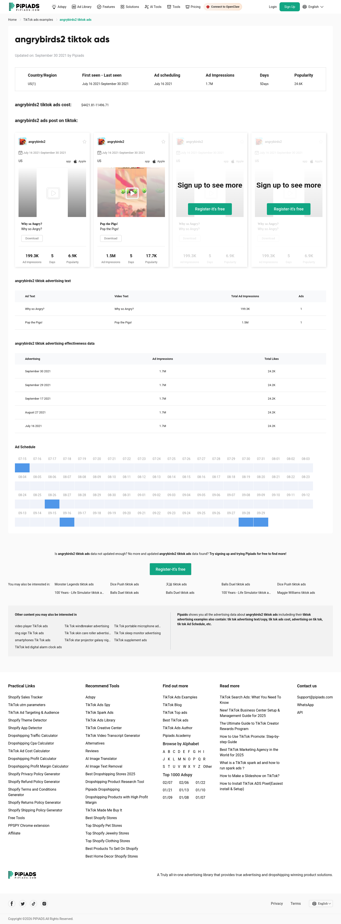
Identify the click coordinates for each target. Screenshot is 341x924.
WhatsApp (305, 705)
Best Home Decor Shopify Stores (111, 856)
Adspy (90, 697)
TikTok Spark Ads (99, 712)
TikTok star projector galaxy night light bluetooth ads (89, 640)
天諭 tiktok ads (176, 584)
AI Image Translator (101, 759)
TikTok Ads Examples (180, 697)
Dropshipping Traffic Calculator (33, 735)
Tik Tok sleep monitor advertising (137, 633)
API (300, 712)
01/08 (184, 797)
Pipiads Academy (176, 735)
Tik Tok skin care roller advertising (88, 633)
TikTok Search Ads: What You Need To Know (250, 700)
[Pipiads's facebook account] (11, 903)
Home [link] (12, 19)
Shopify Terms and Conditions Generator (32, 792)
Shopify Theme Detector (27, 720)
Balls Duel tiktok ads (236, 584)
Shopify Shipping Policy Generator (35, 810)
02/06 (184, 782)
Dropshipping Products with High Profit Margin (116, 800)
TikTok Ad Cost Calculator (29, 751)
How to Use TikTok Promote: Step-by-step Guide (250, 739)
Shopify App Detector (25, 728)
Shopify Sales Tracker (25, 697)
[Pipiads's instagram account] (44, 903)
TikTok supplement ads (130, 640)
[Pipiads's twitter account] (22, 903)
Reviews (92, 751)
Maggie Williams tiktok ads (296, 592)
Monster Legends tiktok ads (74, 584)
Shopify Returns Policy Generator (34, 802)
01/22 (200, 782)
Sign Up (289, 7)
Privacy (277, 903)
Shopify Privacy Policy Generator (34, 774)
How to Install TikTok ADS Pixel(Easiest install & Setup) (251, 786)
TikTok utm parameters (26, 705)
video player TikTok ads (31, 626)
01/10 (200, 790)
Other (203, 766)
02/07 (167, 782)
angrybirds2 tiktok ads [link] (76, 19)
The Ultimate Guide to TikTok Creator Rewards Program (249, 726)
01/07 (200, 797)
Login (273, 7)
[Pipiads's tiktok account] (33, 903)
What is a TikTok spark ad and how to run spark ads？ (250, 765)
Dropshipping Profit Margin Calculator (38, 766)
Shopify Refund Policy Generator (34, 782)
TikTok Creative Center (103, 728)
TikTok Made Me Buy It (103, 810)
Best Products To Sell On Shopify (111, 848)
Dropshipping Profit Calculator (32, 759)
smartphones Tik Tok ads (32, 640)
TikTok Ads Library (100, 720)
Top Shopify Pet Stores (103, 825)
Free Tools (16, 818)
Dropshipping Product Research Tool (114, 782)
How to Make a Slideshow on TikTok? (250, 776)
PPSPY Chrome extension (28, 825)
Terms (295, 903)
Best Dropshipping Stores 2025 (110, 774)
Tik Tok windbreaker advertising (86, 626)
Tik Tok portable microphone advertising (139, 626)
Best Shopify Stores (101, 818)
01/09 (167, 797)
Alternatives (95, 743)
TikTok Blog (172, 705)
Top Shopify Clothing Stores (107, 841)
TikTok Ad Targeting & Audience (33, 712)
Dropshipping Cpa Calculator (31, 743)
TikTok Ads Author (177, 728)
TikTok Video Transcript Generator (112, 735)
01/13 (184, 790)
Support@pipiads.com (315, 697)
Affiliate (14, 833)
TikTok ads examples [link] (38, 19)
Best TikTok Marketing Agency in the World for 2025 (249, 752)
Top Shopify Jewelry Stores (107, 833)
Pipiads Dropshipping (102, 789)
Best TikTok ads (175, 720)
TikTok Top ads (175, 712)
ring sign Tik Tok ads (29, 633)
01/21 (167, 790)
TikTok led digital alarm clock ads (38, 647)
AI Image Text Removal (103, 766)
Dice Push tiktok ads (124, 584)
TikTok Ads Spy (97, 705)
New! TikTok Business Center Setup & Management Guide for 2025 (250, 713)
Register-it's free (210, 209)
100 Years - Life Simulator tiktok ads (80, 592)
